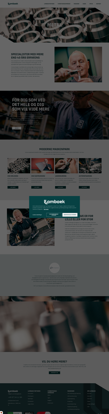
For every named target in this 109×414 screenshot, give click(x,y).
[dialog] (54, 207)
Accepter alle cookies (70, 214)
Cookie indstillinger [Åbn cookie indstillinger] (37, 214)
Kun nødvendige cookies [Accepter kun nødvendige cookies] (53, 215)
